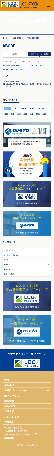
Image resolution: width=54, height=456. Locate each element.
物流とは (7, 269)
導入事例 (9, 385)
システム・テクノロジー (12, 255)
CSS (41, 65)
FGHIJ (15, 108)
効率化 (6, 260)
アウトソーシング (10, 250)
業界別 (6, 264)
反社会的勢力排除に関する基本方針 (19, 434)
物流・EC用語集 (9, 274)
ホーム (5, 38)
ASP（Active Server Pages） (11, 62)
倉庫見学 (9, 411)
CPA (32, 65)
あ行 (6, 113)
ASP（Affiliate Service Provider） (30, 62)
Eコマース (14, 69)
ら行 (44, 113)
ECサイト (5, 69)
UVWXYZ (43, 108)
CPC (37, 65)
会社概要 (9, 421)
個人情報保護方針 (11, 427)
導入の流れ (10, 406)
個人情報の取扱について (14, 431)
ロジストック (11, 416)
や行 (38, 113)
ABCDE (7, 108)
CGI (27, 65)
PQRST (33, 108)
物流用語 (14, 54)
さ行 (19, 113)
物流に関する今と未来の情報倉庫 (29, 5)
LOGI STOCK (17, 38)
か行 (12, 113)
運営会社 (8, 437)
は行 (31, 113)
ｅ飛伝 (21, 69)
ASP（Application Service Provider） (13, 65)
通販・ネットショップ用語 (39, 54)
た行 (25, 113)
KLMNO (24, 108)
